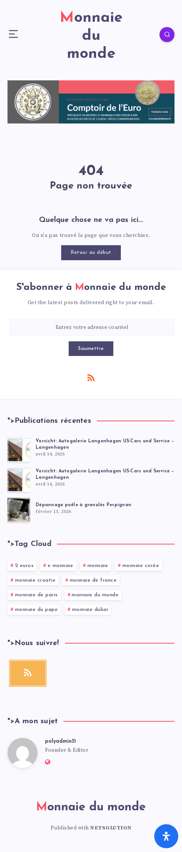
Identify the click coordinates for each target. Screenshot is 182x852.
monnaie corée (140, 566)
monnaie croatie (35, 580)
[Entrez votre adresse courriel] (91, 327)
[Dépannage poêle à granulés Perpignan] (19, 510)
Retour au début (91, 252)
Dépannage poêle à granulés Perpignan (83, 505)
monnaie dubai (90, 609)
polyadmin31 (60, 741)
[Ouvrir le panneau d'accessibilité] (166, 836)
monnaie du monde (95, 595)
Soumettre (91, 348)
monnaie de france (93, 580)
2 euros (24, 566)
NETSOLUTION (111, 828)
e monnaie (61, 566)
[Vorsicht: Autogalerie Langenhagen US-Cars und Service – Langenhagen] (19, 450)
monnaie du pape (36, 609)
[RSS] (91, 377)
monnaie (97, 566)
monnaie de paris (36, 595)
